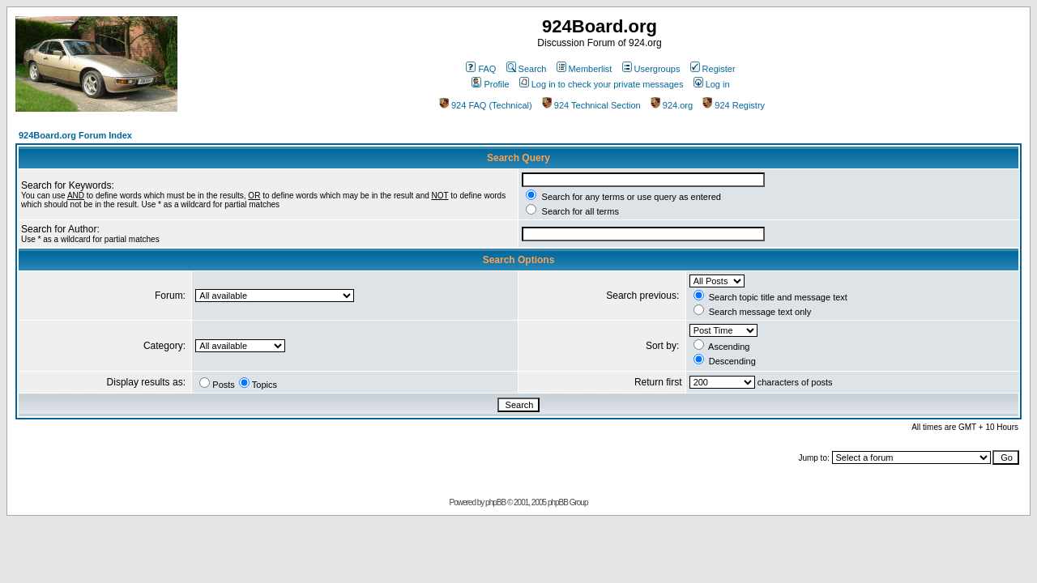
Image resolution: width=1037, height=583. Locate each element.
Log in (711, 84)
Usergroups (651, 69)
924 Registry (733, 105)
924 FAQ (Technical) (485, 105)
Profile (490, 84)
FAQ (481, 69)
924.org (672, 105)
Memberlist (584, 69)
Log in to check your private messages (601, 84)
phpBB (495, 502)
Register (713, 69)
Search (526, 69)
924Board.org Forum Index (75, 135)
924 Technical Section (591, 105)
